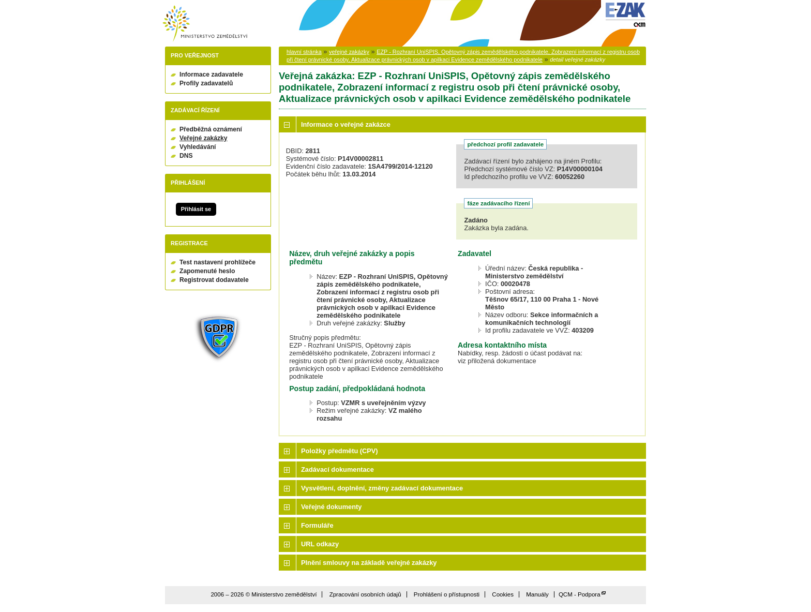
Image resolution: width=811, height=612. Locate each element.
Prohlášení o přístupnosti (446, 594)
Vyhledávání (197, 147)
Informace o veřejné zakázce (346, 124)
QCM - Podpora (579, 594)
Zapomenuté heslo (207, 271)
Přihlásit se (196, 209)
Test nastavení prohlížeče (217, 262)
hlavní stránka (304, 52)
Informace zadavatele (211, 74)
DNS (186, 155)
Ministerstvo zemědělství (204, 23)
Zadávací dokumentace (337, 469)
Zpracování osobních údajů (365, 594)
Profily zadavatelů (206, 83)
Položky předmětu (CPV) (339, 451)
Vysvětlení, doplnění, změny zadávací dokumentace (382, 488)
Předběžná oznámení (210, 129)
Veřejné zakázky (203, 138)
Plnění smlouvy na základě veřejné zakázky (369, 562)
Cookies (503, 594)
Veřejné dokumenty (331, 507)
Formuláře (317, 525)
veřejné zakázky (349, 52)
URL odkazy (320, 544)
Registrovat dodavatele (214, 279)
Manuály (537, 594)
